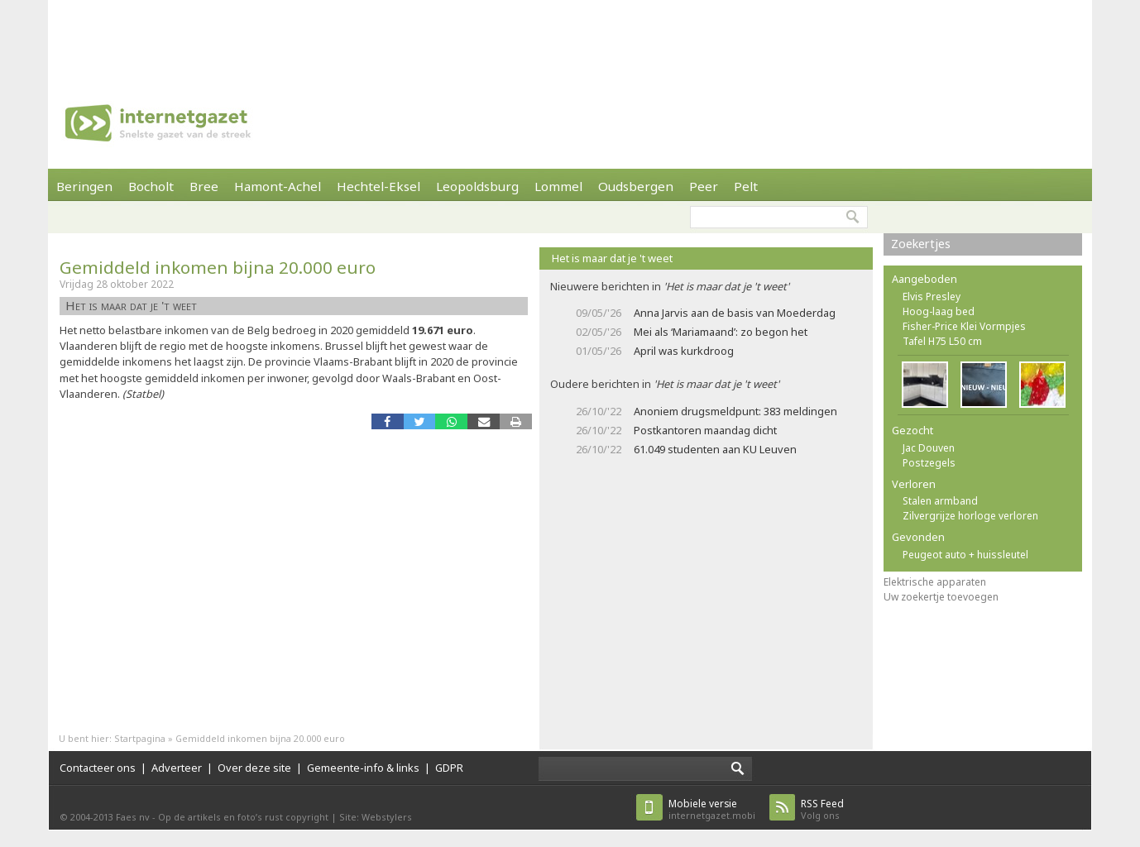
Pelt (746, 186)
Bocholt (151, 186)
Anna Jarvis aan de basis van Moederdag (735, 312)
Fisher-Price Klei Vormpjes (964, 326)
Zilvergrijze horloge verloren (970, 516)
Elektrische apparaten (935, 582)
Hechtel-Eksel (378, 186)
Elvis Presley (931, 297)
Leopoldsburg (477, 186)
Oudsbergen (635, 186)
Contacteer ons (98, 767)
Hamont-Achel (277, 186)
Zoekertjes (921, 243)
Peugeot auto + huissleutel (965, 555)
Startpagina (139, 738)
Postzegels (929, 463)
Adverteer (176, 767)
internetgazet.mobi (711, 809)
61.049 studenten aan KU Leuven (715, 449)
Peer (703, 186)
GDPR (449, 767)
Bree (203, 186)
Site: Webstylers (375, 817)
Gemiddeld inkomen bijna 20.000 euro (218, 267)
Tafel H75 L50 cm (942, 341)
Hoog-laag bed (939, 311)
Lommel (558, 186)
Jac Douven (929, 448)
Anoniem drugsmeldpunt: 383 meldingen (735, 411)
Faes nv (133, 817)
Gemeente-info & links (363, 767)
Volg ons (822, 809)
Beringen (84, 186)
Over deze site (254, 767)
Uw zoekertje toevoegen (941, 597)
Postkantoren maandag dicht (705, 430)
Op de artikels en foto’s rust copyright (243, 817)
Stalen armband (940, 501)
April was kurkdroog (684, 350)
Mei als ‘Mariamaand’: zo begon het (720, 331)
